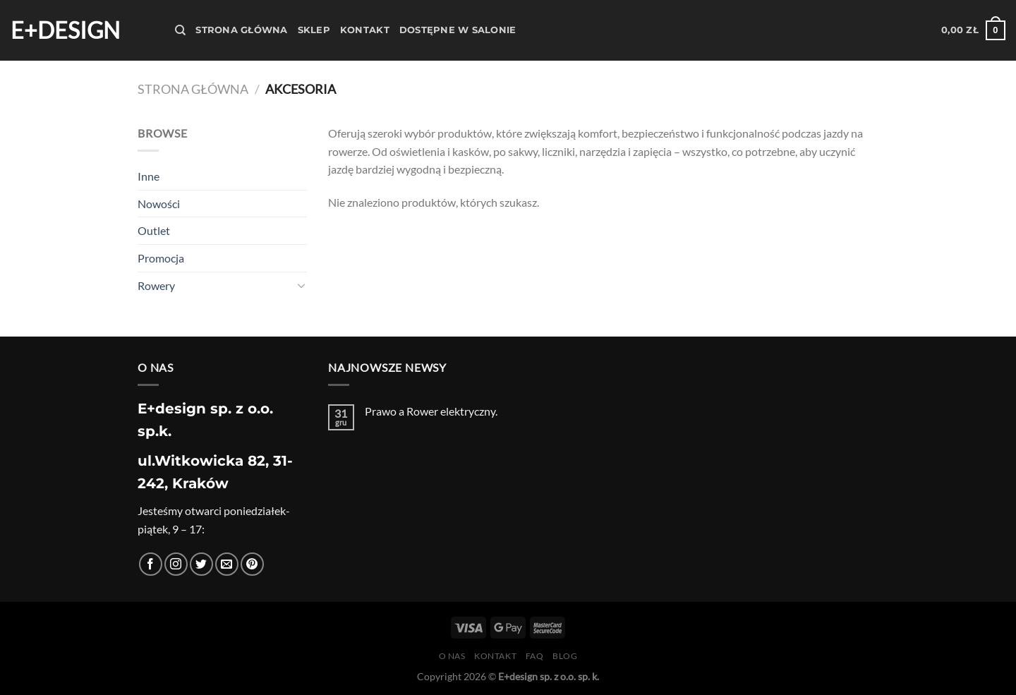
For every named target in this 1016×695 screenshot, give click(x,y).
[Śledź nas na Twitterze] (201, 564)
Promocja (161, 258)
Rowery (156, 285)
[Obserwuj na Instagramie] (176, 564)
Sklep (314, 30)
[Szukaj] (180, 30)
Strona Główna (241, 30)
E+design (65, 30)
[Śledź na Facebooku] (150, 564)
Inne (148, 176)
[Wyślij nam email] (226, 564)
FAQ (535, 656)
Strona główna (193, 89)
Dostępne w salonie (457, 30)
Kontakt (364, 30)
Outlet (154, 230)
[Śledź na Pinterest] (252, 564)
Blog (564, 656)
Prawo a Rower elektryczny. (431, 411)
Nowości (159, 203)
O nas (452, 656)
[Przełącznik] (301, 285)
